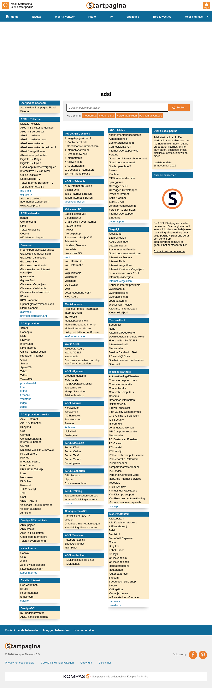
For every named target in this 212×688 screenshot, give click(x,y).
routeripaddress (118, 573)
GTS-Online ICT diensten (124, 415)
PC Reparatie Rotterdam (123, 459)
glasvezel (25, 311)
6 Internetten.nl (74, 157)
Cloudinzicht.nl (73, 217)
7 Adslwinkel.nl (73, 161)
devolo (68, 519)
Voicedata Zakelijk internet (36, 504)
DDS (23, 335)
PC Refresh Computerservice (126, 455)
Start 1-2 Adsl (117, 201)
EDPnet (25, 339)
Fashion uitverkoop (150, 115)
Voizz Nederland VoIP (78, 292)
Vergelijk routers (118, 593)
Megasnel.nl (116, 348)
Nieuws (37, 16)
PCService (115, 470)
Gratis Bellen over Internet (80, 221)
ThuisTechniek (117, 486)
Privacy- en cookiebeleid (19, 662)
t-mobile (25, 395)
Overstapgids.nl (118, 292)
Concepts (26, 332)
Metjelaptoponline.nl (77, 320)
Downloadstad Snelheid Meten (127, 336)
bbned (24, 217)
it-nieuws (70, 427)
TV (111, 16)
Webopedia (71, 356)
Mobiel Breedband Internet (80, 324)
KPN (23, 225)
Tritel (23, 493)
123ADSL (114, 217)
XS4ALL (25, 328)
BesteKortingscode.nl (121, 142)
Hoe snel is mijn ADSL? (123, 340)
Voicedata (70, 249)
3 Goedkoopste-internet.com (82, 146)
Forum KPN (72, 447)
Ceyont (24, 233)
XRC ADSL (71, 296)
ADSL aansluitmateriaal (34, 616)
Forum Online (73, 451)
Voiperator (71, 276)
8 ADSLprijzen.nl (74, 165)
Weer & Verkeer (65, 16)
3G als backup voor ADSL (124, 273)
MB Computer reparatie (123, 431)
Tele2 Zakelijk (28, 489)
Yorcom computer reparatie (125, 502)
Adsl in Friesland (74, 395)
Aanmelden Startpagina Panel (38, 107)
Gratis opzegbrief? (120, 166)
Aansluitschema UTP (77, 515)
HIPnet (24, 457)
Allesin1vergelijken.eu (33, 151)
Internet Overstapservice (123, 150)
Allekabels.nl (116, 518)
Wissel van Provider (121, 304)
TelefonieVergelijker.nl (33, 540)
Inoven (113, 170)
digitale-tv (26, 194)
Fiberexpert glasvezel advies (37, 249)
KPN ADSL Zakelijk (31, 469)
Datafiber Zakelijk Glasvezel (37, 449)
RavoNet (25, 485)
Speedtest (115, 324)
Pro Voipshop (73, 233)
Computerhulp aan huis (123, 380)
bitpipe (68, 479)
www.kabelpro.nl (30, 205)
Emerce (69, 423)
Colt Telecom (28, 221)
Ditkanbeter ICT (118, 403)
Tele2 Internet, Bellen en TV (36, 182)
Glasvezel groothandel (33, 265)
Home (11, 16)
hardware (114, 601)
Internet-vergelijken (120, 281)
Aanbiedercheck (118, 138)
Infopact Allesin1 (30, 461)
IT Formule (115, 423)
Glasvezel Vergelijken (33, 284)
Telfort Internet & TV (32, 186)
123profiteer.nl (117, 237)
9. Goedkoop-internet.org (80, 169)
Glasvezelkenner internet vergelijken (35, 271)
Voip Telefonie (73, 272)
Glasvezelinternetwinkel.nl (35, 253)
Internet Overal (73, 312)
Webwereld (71, 411)
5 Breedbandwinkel (76, 153)
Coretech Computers (121, 392)
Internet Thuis (117, 261)
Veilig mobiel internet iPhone (82, 332)
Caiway (24, 553)
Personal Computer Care (124, 474)
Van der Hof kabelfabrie (123, 490)
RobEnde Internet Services (125, 478)
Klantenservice (84, 630)
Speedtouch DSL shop (122, 581)
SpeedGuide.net (74, 543)
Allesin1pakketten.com (33, 139)
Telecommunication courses (81, 495)
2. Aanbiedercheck (76, 142)
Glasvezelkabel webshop (35, 292)
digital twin (71, 431)
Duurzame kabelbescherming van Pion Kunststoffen (82, 362)
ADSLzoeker (27, 528)
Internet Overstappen (121, 213)
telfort (23, 391)
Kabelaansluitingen (31, 568)
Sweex (113, 585)
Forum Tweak (73, 459)
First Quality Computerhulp (125, 411)
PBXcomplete (73, 225)
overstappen (116, 221)
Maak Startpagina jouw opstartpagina (17, 5)
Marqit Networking (75, 391)
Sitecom (114, 577)
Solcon (24, 363)
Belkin (112, 530)
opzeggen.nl (116, 182)
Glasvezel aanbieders (33, 257)
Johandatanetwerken (121, 427)
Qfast (23, 359)
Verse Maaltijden (127, 115)
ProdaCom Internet (31, 355)
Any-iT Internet (29, 419)
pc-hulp (113, 506)
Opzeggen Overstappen (123, 190)
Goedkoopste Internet (122, 162)
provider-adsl (28, 383)
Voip (67, 288)
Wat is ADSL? (73, 352)
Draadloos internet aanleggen (82, 523)
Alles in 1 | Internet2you (123, 308)
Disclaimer (105, 662)
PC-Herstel (115, 447)
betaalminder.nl (118, 245)
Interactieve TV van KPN (35, 170)
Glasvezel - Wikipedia (33, 288)
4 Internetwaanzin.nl (77, 150)
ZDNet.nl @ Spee (119, 356)
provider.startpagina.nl (33, 315)
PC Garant (115, 443)
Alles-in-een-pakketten (33, 155)
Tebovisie (114, 482)
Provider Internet (119, 193)
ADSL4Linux (72, 563)
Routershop (116, 569)
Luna (23, 473)
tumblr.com (27, 596)
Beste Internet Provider (122, 249)
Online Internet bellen (33, 351)
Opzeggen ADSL (119, 186)
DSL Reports (72, 475)
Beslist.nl (114, 534)
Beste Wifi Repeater (121, 538)
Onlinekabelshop (119, 561)
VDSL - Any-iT (28, 500)
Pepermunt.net (29, 592)
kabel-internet (28, 572)
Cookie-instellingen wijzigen (57, 662)
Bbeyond (25, 426)
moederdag (90, 115)
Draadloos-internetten (122, 400)
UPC (23, 556)
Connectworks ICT (120, 146)
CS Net (24, 445)
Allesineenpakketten (32, 143)
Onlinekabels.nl (118, 557)
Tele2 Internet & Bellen (78, 193)
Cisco (112, 542)
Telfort (24, 375)
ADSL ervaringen (119, 241)
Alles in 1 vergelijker (32, 131)
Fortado (113, 154)
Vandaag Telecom (75, 245)
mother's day (106, 115)
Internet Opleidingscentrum (81, 499)
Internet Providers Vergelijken (126, 269)
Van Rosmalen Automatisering (127, 498)
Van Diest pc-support (121, 494)
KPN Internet (28, 347)
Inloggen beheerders (56, 630)
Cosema (114, 396)
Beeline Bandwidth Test (123, 352)
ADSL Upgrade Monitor (78, 383)
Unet (23, 497)
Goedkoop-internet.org (33, 536)
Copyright (86, 662)
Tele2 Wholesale (30, 229)
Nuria (112, 328)
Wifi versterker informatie (124, 597)
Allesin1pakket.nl (30, 135)
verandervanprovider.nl (122, 205)
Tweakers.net (73, 419)
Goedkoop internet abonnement (128, 158)
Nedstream (27, 477)
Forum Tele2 (72, 455)
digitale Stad (27, 280)
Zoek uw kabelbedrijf (32, 564)
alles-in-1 (25, 190)
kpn (22, 387)
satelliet (24, 600)
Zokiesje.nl (71, 435)
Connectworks (117, 388)
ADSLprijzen (27, 525)
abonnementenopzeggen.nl (125, 134)
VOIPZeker (71, 284)
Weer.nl (24, 111)
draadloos (115, 605)
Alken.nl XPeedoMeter (122, 332)
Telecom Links (73, 387)
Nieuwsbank (72, 407)
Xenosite (25, 512)
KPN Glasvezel (29, 300)
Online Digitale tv (30, 174)
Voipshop (70, 280)
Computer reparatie (120, 384)
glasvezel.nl (27, 276)
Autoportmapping (75, 539)
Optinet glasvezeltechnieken (37, 304)
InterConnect (28, 465)
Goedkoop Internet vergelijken (38, 167)
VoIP (67, 257)
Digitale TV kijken (30, 163)
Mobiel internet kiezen (78, 328)
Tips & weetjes (162, 16)
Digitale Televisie (30, 123)
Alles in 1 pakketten (32, 532)
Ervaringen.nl (73, 463)
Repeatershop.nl (119, 565)
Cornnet (25, 434)
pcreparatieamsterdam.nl (124, 466)
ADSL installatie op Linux (79, 559)
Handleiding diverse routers (81, 527)
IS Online (25, 481)
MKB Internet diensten (122, 178)
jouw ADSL (71, 379)
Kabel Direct (116, 550)
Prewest (69, 229)
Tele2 (23, 371)
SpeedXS (26, 367)
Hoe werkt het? (29, 584)
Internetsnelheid (118, 344)
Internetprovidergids (121, 277)
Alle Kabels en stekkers (123, 522)
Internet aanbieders (120, 257)
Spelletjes (132, 16)
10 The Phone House (77, 173)
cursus (68, 503)
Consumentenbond (76, 483)
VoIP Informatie (74, 265)
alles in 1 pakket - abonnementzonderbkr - (34, 200)
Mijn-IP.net (71, 547)
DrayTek (114, 546)
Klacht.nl (114, 174)
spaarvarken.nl (117, 300)
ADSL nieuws (73, 415)
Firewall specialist (119, 407)
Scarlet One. (72, 189)
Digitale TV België (31, 159)
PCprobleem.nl (118, 463)
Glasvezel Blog (29, 261)
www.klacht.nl (117, 288)
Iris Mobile (71, 316)
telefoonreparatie (75, 336)
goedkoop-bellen (74, 201)
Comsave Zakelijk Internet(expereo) (31, 440)
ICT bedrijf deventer (32, 612)
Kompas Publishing (137, 676)
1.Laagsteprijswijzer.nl (78, 138)
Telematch (71, 241)
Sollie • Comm (117, 197)
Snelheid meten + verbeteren (126, 360)
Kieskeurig (115, 233)
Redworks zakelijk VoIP (79, 237)
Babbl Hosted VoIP (76, 213)
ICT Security (116, 419)
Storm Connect (29, 307)
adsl (106, 94)
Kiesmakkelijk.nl (118, 312)
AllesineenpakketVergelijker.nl (38, 147)
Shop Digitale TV (30, 178)
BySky (24, 588)
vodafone (25, 398)
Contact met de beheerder (169, 251)
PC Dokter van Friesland (123, 439)
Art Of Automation (31, 423)
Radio (92, 16)
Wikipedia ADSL (74, 348)
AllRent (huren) (118, 526)
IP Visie (24, 296)
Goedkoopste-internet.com (125, 253)
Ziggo (23, 560)
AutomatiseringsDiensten (124, 376)
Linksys (113, 554)
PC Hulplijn (115, 451)
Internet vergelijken (120, 265)
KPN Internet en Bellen (78, 185)
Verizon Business (30, 508)
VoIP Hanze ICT (74, 261)
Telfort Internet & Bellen (79, 197)
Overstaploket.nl (118, 296)
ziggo (23, 402)
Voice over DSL (74, 253)
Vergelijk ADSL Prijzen (122, 209)
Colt (22, 430)
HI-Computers (28, 453)
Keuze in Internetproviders (124, 284)
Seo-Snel (114, 364)
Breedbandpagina (75, 375)
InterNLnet (26, 343)
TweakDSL (26, 379)
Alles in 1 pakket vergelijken (36, 127)
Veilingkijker (116, 589)
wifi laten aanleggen (32, 237)
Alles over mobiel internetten (82, 308)
